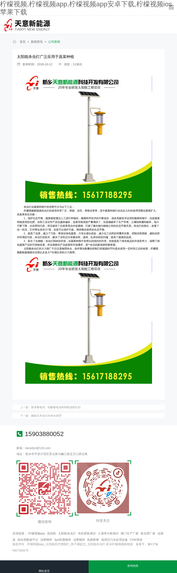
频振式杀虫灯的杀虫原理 (46, 414)
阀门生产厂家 (130, 531)
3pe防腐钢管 (62, 538)
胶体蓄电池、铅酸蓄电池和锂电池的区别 (56, 405)
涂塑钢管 (46, 538)
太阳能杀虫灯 (67, 531)
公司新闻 (54, 40)
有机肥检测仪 (87, 531)
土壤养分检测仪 (108, 531)
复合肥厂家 (148, 531)
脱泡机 (51, 531)
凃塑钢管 (79, 538)
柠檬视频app (36, 531)
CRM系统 (136, 538)
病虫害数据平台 (28, 538)
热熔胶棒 (93, 538)
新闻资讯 (37, 40)
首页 (23, 40)
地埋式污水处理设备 (114, 538)
